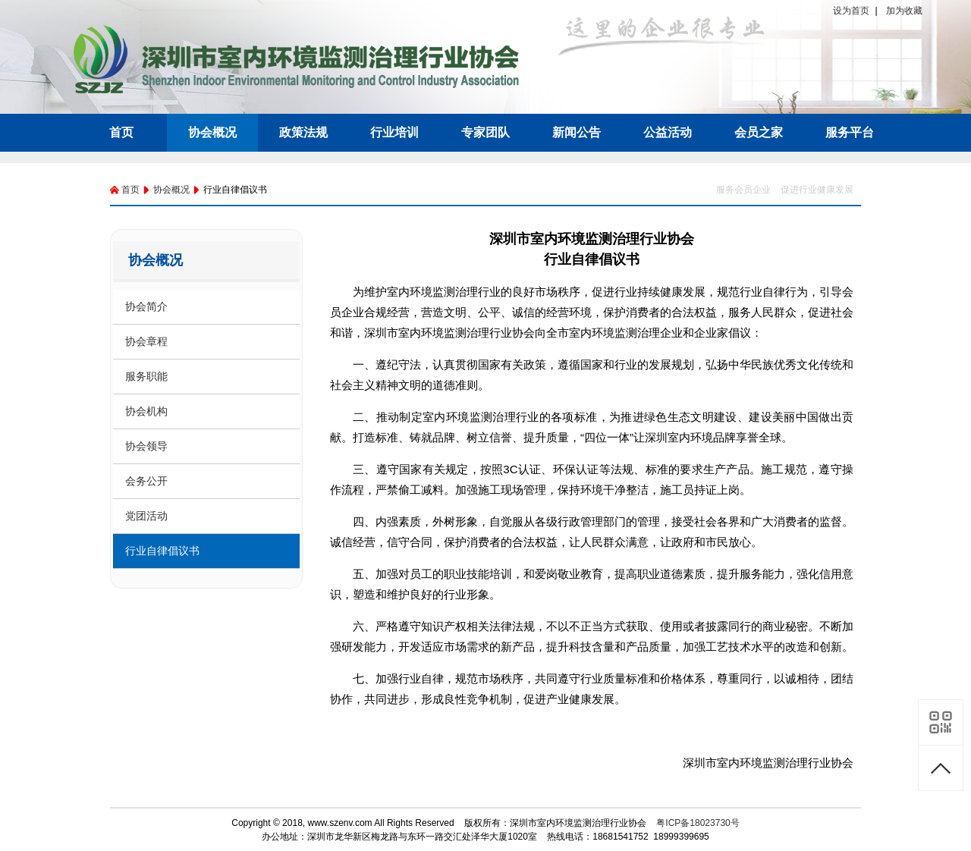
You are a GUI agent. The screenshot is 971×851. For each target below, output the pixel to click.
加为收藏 (904, 10)
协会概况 (212, 132)
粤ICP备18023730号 (697, 823)
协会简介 (146, 306)
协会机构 (146, 411)
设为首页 (851, 10)
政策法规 (303, 132)
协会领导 (146, 446)
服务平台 (849, 132)
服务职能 (146, 376)
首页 (121, 132)
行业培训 (394, 132)
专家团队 (485, 132)
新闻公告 (576, 132)
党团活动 (146, 516)
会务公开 (146, 481)
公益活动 (667, 132)
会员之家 (758, 132)
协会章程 (146, 341)
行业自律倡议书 (162, 551)
